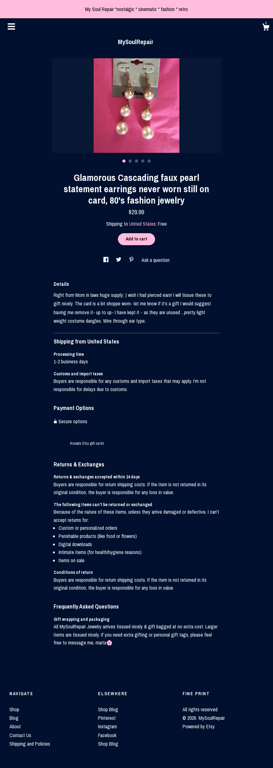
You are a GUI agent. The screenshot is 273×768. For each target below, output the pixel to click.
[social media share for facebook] (106, 260)
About (15, 726)
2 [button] (130, 161)
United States (142, 223)
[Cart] (265, 28)
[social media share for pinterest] (132, 260)
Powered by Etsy (199, 726)
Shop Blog (108, 709)
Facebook (107, 735)
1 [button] (123, 161)
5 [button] (149, 161)
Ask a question (156, 260)
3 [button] (136, 161)
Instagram (107, 726)
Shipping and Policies (29, 743)
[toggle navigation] (11, 26)
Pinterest (107, 717)
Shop (14, 709)
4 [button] (142, 161)
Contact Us (20, 735)
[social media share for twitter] (119, 260)
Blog (14, 717)
